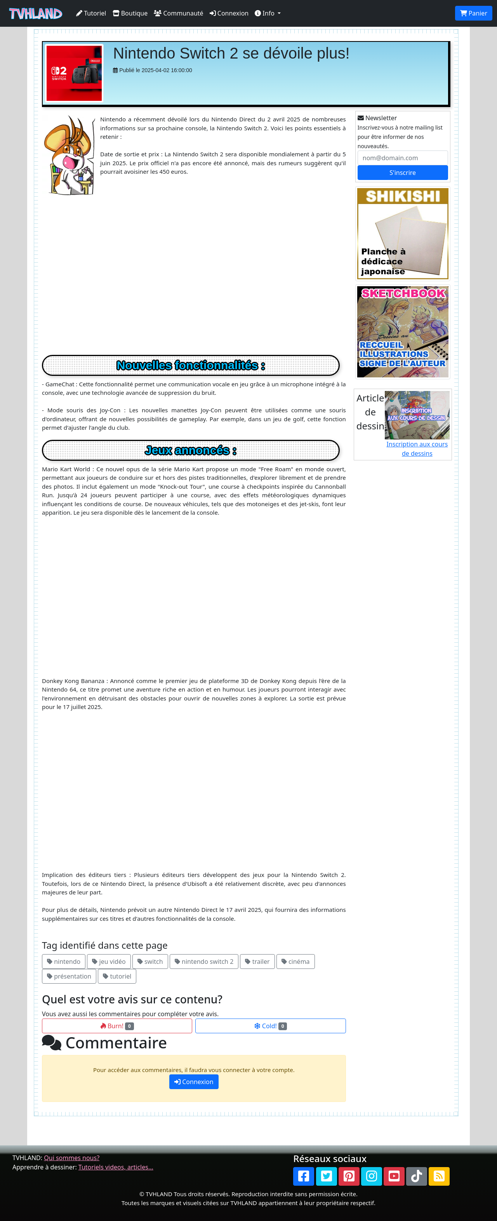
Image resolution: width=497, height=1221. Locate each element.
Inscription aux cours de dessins (417, 424)
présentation (69, 976)
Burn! (117, 1026)
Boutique (130, 13)
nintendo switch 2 (204, 961)
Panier (473, 13)
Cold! (270, 1026)
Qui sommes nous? (71, 1158)
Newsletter (377, 118)
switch (150, 961)
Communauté (178, 13)
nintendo (63, 961)
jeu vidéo (108, 961)
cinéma (296, 961)
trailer (257, 961)
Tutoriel (91, 13)
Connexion (229, 13)
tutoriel (117, 976)
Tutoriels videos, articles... (115, 1167)
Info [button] (265, 13)
